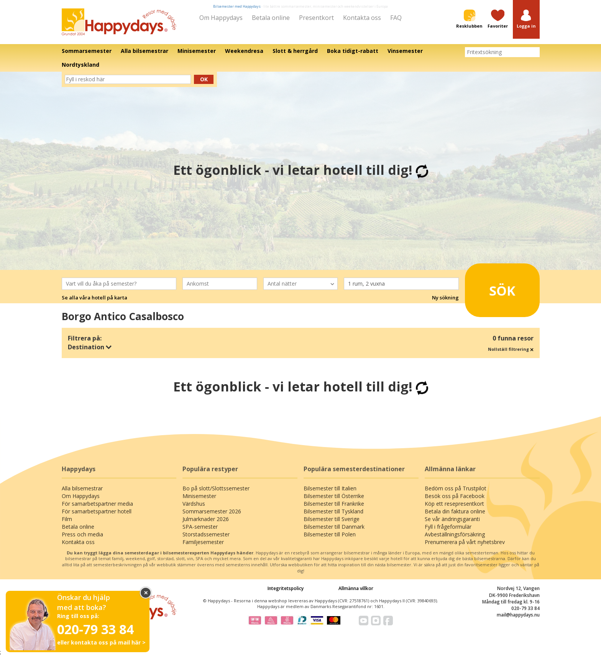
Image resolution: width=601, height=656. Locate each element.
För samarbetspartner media (97, 503)
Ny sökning (445, 297)
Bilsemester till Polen (330, 534)
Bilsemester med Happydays (237, 6)
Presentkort (316, 17)
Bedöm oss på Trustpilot (455, 488)
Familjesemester (203, 542)
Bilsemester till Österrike (334, 496)
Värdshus (193, 503)
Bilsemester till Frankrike (334, 503)
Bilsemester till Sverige (332, 519)
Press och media (82, 534)
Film (67, 519)
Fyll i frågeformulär (448, 526)
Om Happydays (221, 17)
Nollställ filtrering (511, 349)
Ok (204, 79)
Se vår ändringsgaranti (452, 519)
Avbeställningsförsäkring (455, 534)
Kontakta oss (362, 17)
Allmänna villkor (355, 588)
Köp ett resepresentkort (454, 503)
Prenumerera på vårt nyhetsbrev (465, 542)
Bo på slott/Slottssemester (216, 488)
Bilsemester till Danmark (334, 526)
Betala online (271, 17)
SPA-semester (200, 526)
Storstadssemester (206, 534)
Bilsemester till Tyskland (333, 511)
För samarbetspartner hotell (96, 511)
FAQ (396, 17)
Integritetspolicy (286, 588)
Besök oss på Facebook (454, 496)
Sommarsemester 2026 (211, 511)
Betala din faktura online (455, 511)
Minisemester (199, 496)
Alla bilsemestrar (82, 488)
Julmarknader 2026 (205, 519)
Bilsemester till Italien (330, 488)
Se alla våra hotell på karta (94, 297)
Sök (492, 287)
